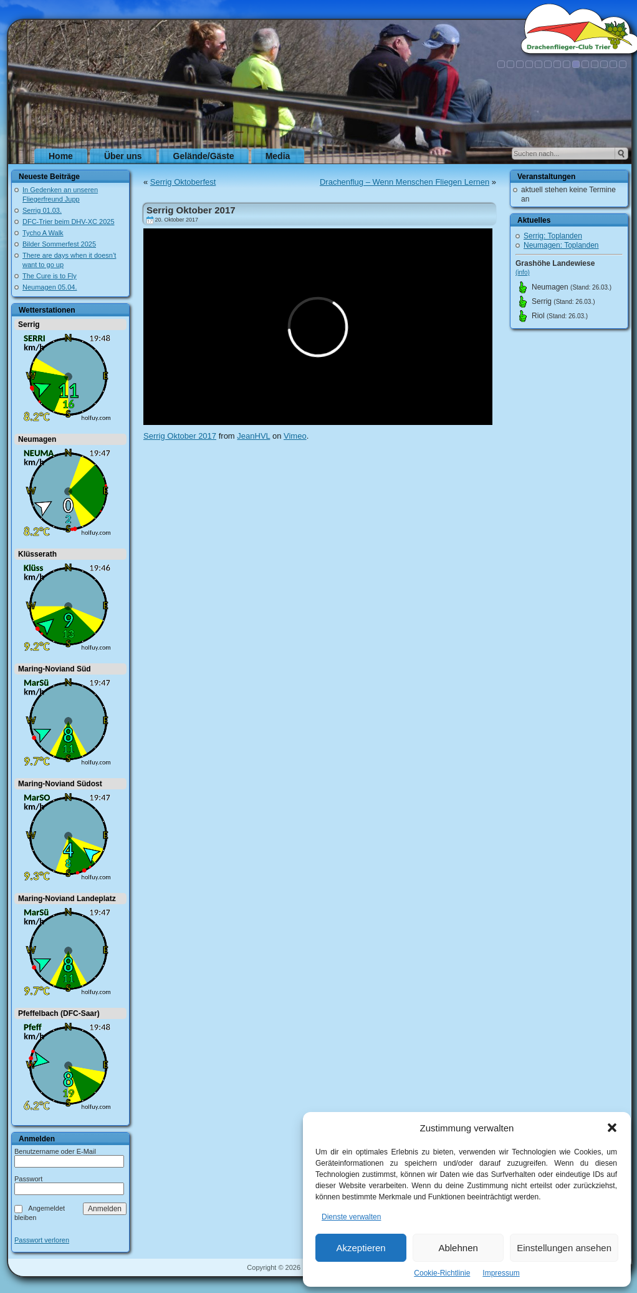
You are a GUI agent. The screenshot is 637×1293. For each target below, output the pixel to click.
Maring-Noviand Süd (54, 669)
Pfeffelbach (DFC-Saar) (59, 1013)
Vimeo (295, 436)
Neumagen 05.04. (49, 287)
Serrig (29, 324)
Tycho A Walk (43, 233)
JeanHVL (253, 436)
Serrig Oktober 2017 (191, 210)
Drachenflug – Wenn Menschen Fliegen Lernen (404, 182)
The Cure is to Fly (49, 276)
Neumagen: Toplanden (561, 245)
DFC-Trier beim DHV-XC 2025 (68, 221)
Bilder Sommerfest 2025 (59, 244)
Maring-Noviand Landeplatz (67, 898)
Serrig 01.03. (42, 210)
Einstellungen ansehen (564, 1247)
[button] (612, 1127)
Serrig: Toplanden (553, 236)
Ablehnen (457, 1247)
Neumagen (37, 439)
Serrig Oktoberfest (183, 182)
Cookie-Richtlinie (442, 1273)
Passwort (28, 1179)
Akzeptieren (360, 1247)
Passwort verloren (41, 1240)
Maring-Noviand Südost (60, 783)
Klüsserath (37, 554)
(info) (522, 272)
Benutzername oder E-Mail (55, 1151)
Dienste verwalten (351, 1216)
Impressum (500, 1273)
